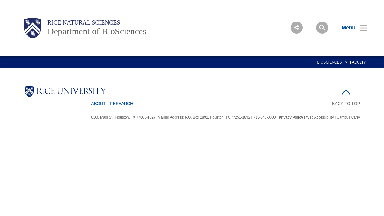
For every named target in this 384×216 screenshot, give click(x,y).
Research (121, 103)
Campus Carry (348, 117)
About (98, 103)
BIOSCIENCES (329, 62)
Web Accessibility (320, 117)
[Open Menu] (351, 28)
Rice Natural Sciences (83, 23)
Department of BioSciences (96, 31)
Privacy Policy (291, 117)
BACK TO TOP (346, 103)
